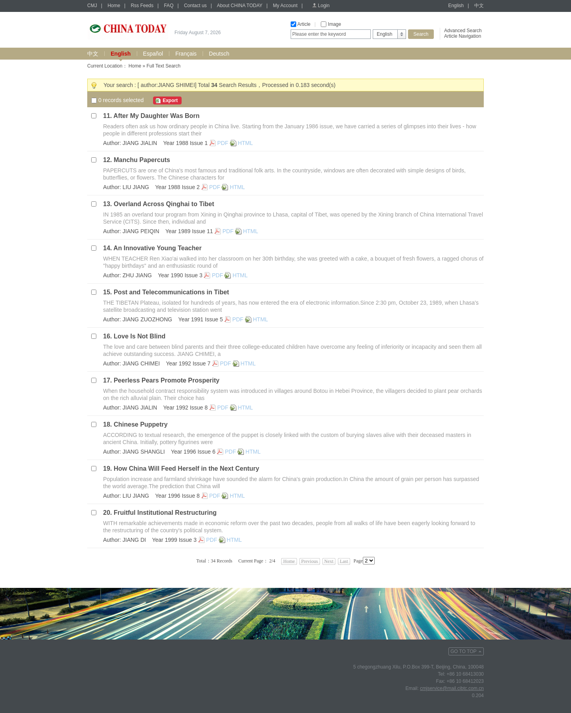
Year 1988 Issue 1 (185, 143)
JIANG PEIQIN (141, 231)
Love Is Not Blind (140, 336)
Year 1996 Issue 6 (193, 451)
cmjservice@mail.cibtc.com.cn (452, 688)
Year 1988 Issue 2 (177, 187)
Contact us (195, 5)
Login (324, 5)
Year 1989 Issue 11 (189, 231)
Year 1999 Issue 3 (174, 540)
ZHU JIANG (137, 275)
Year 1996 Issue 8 (177, 496)
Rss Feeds (142, 5)
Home (113, 5)
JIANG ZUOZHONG (147, 319)
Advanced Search (463, 30)
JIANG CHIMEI (141, 363)
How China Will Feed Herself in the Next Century (186, 468)
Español (153, 53)
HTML (245, 143)
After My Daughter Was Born (156, 115)
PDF (222, 143)
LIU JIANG (136, 187)
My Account (285, 5)
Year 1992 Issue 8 (185, 407)
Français (186, 53)
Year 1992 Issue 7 (188, 363)
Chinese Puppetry (141, 424)
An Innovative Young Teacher (157, 248)
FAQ (168, 5)
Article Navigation (462, 36)
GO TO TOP (463, 651)
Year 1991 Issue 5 (200, 319)
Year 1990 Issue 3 (180, 275)
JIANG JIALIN (140, 143)
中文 (479, 5)
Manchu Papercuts (142, 160)
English (456, 5)
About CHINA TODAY (240, 5)
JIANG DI (134, 540)
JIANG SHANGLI (144, 451)
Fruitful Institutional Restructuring (165, 512)
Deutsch (219, 53)
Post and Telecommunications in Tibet (171, 292)
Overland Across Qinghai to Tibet (164, 204)
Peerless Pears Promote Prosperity (167, 380)
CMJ (92, 5)
